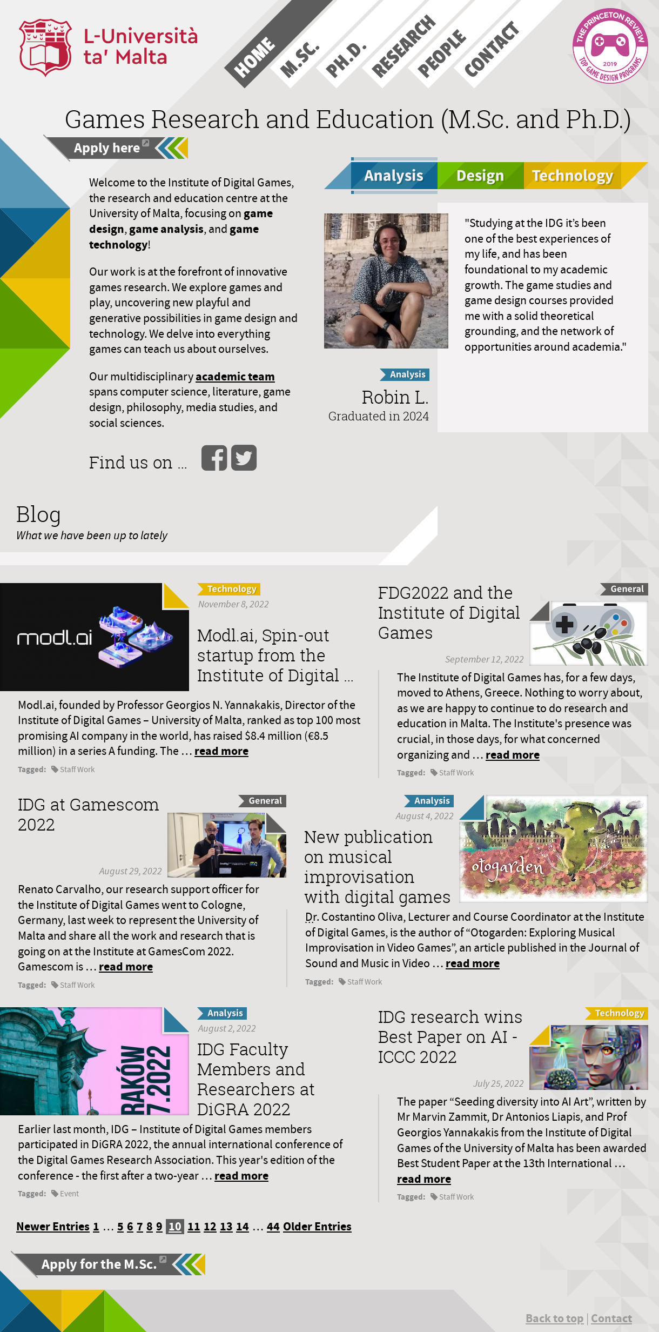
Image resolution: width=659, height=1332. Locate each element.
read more (221, 751)
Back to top (555, 1318)
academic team (235, 376)
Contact (611, 1318)
